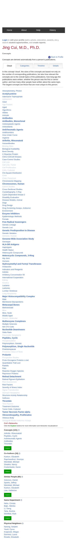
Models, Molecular (10, 318)
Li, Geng (7, 508)
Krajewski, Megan (11, 532)
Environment (7, 211)
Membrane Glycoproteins (12, 302)
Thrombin (7, 401)
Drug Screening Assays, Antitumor (16, 208)
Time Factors (7, 404)
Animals (5, 115)
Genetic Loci (7, 227)
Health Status (8, 250)
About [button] (24, 30)
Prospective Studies (10, 357)
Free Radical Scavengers (14, 222)
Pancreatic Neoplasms (11, 335)
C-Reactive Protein (10, 154)
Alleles (5, 112)
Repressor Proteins (10, 373)
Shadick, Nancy (10, 464)
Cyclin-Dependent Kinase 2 (13, 195)
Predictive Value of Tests (12, 352)
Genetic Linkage (9, 225)
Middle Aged (7, 316)
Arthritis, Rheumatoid (12, 140)
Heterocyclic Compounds (12, 253)
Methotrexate (7, 307)
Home (9, 30)
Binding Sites (7, 146)
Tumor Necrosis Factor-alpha (16, 412)
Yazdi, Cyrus (9, 529)
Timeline (41, 66)
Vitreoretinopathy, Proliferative (17, 415)
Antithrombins (8, 132)
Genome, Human (9, 236)
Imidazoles (6, 267)
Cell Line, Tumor (9, 165)
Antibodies (7, 118)
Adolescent (7, 99)
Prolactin (6, 355)
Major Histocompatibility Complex (18, 296)
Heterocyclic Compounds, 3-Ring (18, 255)
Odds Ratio (7, 332)
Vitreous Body (8, 418)
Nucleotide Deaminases (13, 329)
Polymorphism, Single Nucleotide (18, 346)
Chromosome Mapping (11, 181)
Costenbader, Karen (12, 467)
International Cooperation (12, 277)
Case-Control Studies (11, 159)
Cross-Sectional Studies (12, 189)
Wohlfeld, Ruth (10, 514)
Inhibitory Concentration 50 (13, 275)
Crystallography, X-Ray (11, 192)
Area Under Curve (9, 135)
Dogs (4, 203)
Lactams (5, 285)
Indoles (5, 272)
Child (4, 175)
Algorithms (6, 110)
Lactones (6, 288)
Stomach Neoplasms (11, 393)
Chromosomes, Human (13, 184)
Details (56, 66)
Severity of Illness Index (12, 387)
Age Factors (7, 104)
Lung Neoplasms (9, 293)
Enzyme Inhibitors (11, 213)
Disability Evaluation (10, 197)
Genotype (6, 242)
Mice (4, 310)
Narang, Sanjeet (11, 527)
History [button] (53, 30)
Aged (4, 107)
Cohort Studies (8, 187)
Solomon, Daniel (11, 480)
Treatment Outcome (10, 406)
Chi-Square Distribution (12, 173)
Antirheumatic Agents (12, 129)
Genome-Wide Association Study (18, 239)
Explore (7, 448)
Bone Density (7, 151)
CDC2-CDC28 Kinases (11, 157)
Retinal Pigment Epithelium (13, 379)
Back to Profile (55, 57)
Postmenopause (9, 349)
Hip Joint (6, 258)
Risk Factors (7, 385)
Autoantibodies (8, 143)
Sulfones (6, 398)
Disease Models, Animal (12, 200)
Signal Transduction (10, 390)
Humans (5, 261)
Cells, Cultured (8, 170)
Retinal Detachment (11, 376)
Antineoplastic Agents (11, 124)
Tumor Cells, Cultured (11, 409)
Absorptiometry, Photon (12, 91)
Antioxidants (7, 127)
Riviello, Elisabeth (11, 537)
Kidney (5, 280)
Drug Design (7, 205)
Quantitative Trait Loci (11, 363)
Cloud (9, 66)
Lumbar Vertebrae (9, 291)
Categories (24, 66)
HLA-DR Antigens (10, 244)
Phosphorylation (9, 341)
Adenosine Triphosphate (12, 96)
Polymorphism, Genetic (12, 343)
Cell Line (6, 162)
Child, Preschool (9, 178)
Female (5, 219)
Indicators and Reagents (12, 269)
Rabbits (5, 366)
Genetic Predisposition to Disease (18, 230)
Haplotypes (7, 247)
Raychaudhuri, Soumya (13, 459)
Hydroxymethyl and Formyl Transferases (21, 264)
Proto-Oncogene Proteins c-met (15, 360)
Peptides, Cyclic (10, 338)
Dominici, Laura (10, 534)
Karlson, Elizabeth (11, 457)
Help (38, 30)
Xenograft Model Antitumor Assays (16, 420)
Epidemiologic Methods (12, 216)
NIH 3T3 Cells (8, 327)
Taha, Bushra (9, 511)
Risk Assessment (9, 382)
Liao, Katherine (10, 490)
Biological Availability (11, 149)
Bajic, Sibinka (9, 506)
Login (4, 40)
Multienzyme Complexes (14, 321)
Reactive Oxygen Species (13, 371)
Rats (4, 368)
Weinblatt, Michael (11, 462)
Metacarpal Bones (11, 305)
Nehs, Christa (9, 503)
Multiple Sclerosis (9, 324)
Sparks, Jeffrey (10, 482)
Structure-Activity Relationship (14, 395)
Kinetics (5, 283)
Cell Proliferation (9, 168)
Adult (4, 102)
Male (4, 299)
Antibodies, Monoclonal (13, 121)
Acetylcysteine (9, 94)
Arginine (5, 138)
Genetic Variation (9, 233)
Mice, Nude (7, 313)
